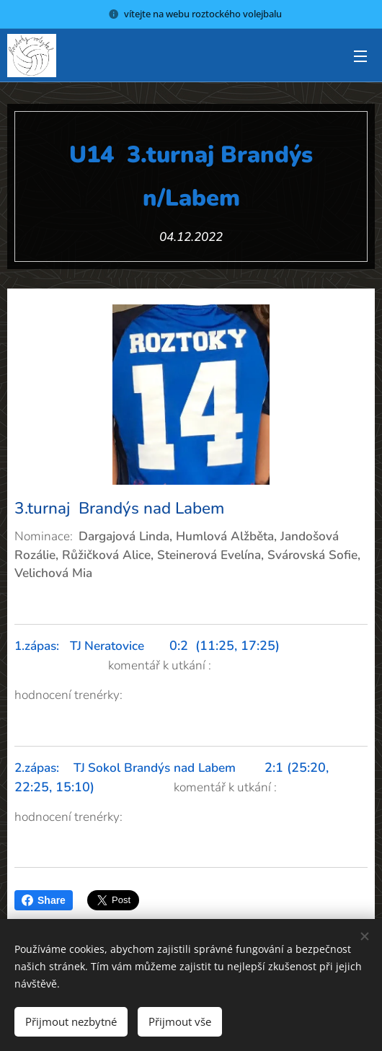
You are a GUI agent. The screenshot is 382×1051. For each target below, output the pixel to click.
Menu (360, 56)
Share (44, 900)
